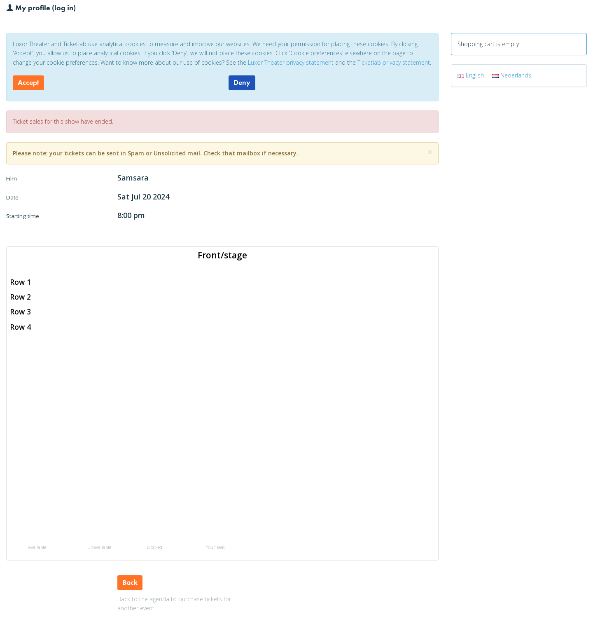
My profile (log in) (41, 7)
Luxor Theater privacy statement (291, 62)
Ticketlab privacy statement (393, 62)
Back (130, 582)
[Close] (429, 152)
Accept (28, 82)
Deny (241, 82)
